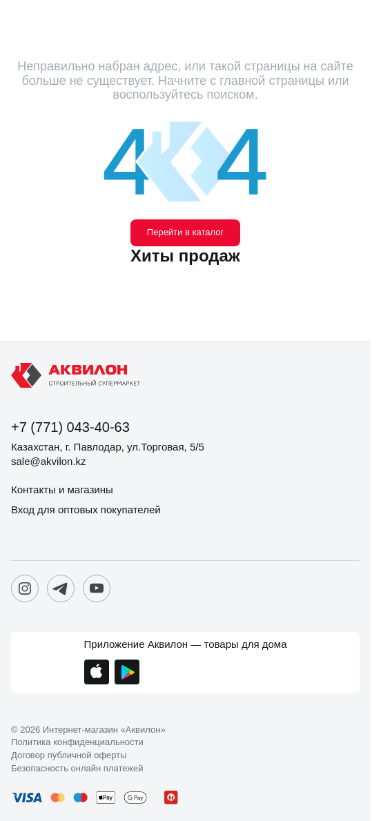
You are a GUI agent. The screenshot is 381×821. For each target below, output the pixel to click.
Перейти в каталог (185, 232)
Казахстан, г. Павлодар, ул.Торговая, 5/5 (107, 447)
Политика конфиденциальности (77, 742)
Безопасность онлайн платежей (77, 768)
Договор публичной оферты (69, 755)
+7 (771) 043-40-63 (70, 427)
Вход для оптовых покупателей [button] (86, 509)
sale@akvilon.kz (48, 461)
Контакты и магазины (62, 489)
